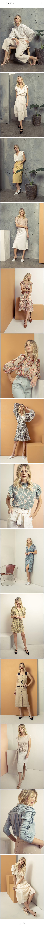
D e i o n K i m (8, 3)
